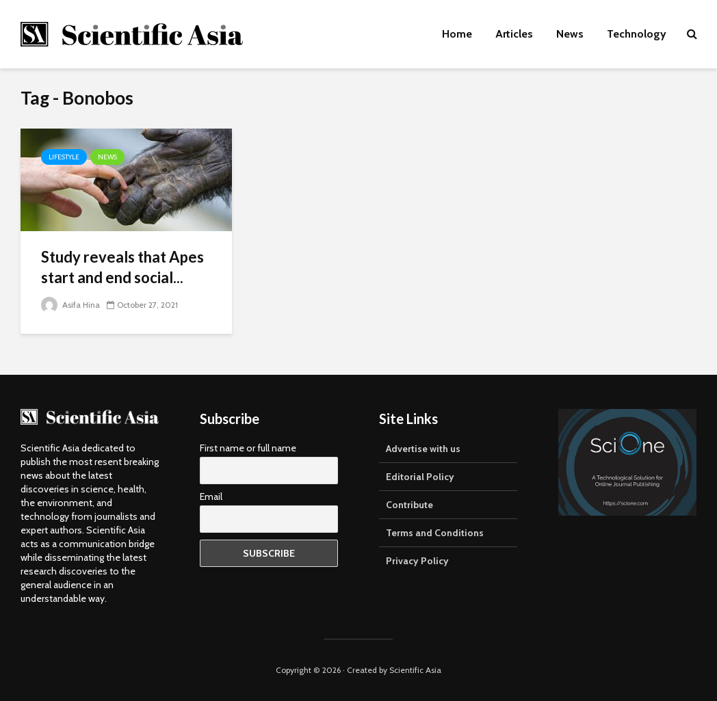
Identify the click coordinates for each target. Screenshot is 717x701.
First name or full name (248, 448)
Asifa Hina (70, 305)
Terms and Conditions (435, 533)
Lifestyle (64, 157)
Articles (514, 33)
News (570, 33)
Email (211, 496)
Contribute (409, 505)
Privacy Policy (417, 561)
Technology (636, 33)
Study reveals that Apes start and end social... (122, 267)
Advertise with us (423, 448)
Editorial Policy (420, 477)
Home (457, 33)
